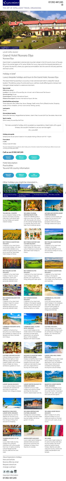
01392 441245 (56, 2)
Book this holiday (8, 157)
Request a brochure (9, 464)
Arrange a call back (34, 157)
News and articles (9, 459)
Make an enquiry (21, 157)
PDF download (34, 175)
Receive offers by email (10, 462)
